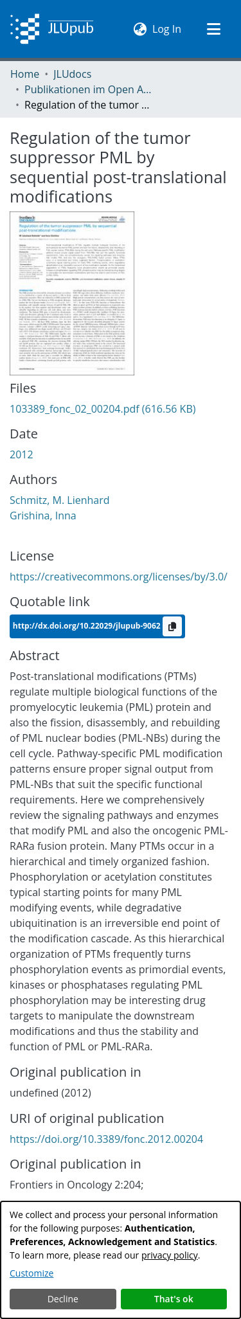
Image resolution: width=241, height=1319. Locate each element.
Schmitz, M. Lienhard (60, 500)
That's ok (173, 1299)
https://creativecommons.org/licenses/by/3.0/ (119, 577)
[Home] (52, 29)
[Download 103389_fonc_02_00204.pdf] (102, 409)
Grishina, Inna (43, 515)
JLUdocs (72, 74)
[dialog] (120, 1260)
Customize (31, 1273)
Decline (63, 1299)
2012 (21, 454)
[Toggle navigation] (213, 29)
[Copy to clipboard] (172, 626)
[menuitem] (140, 29)
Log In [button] (167, 28)
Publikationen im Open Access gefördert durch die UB (88, 89)
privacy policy (169, 1255)
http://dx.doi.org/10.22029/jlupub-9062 (88, 625)
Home (24, 74)
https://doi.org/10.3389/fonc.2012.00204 (106, 1139)
